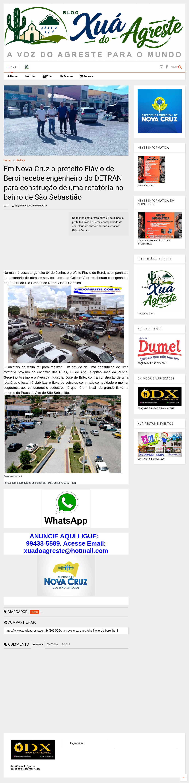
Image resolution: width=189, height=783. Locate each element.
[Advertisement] (34, 237)
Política (21, 160)
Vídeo (48, 76)
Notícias (30, 76)
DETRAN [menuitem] (13, 283)
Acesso (67, 76)
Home (12, 76)
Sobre (86, 76)
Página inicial (76, 743)
